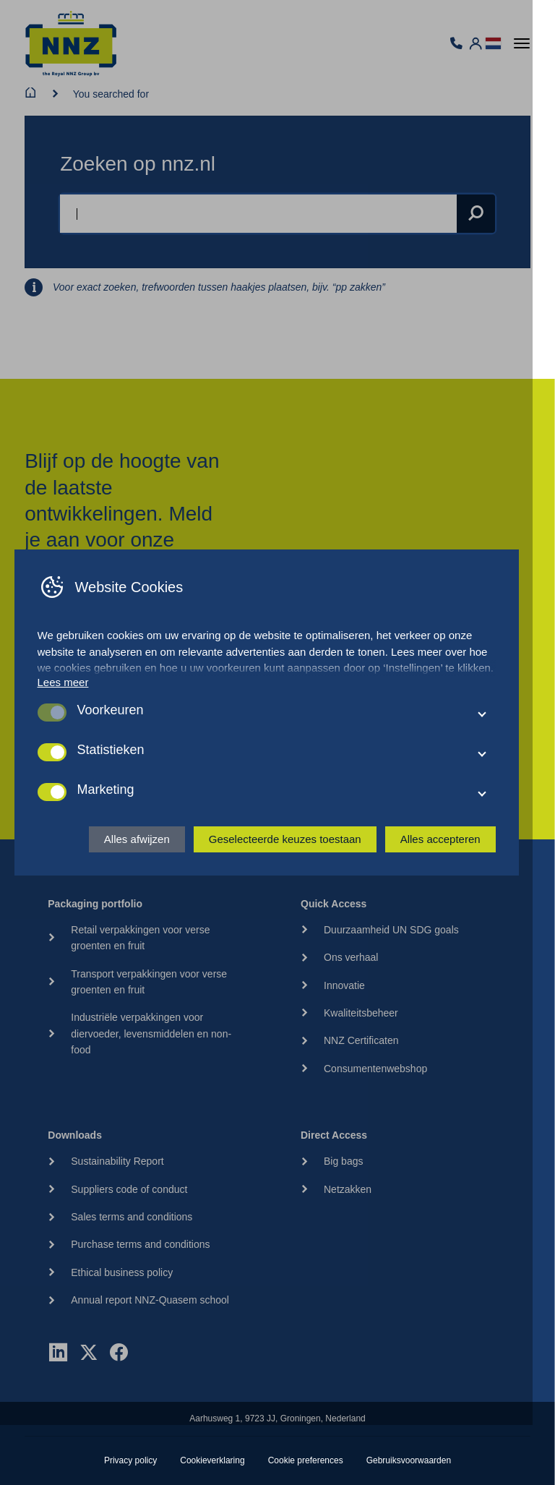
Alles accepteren (462, 869)
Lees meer (63, 712)
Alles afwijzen (159, 869)
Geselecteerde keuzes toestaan (307, 869)
